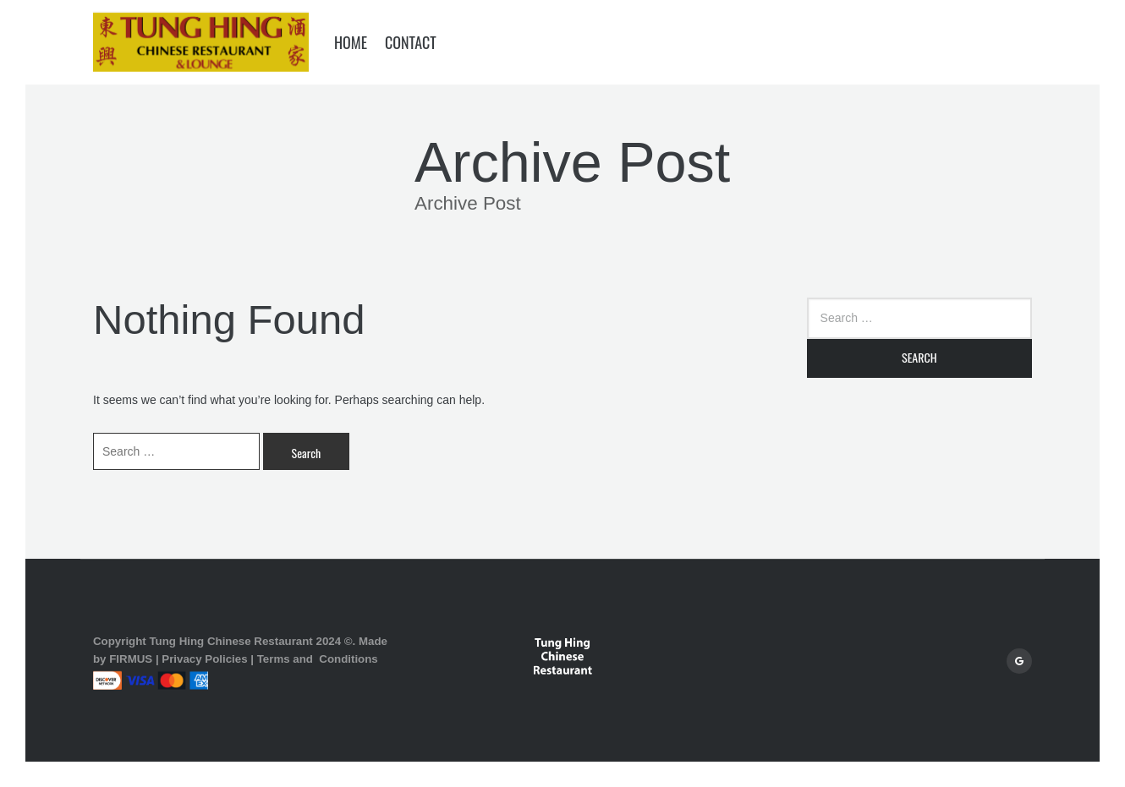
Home (350, 42)
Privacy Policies (204, 659)
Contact (410, 42)
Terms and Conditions (317, 659)
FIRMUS (130, 659)
